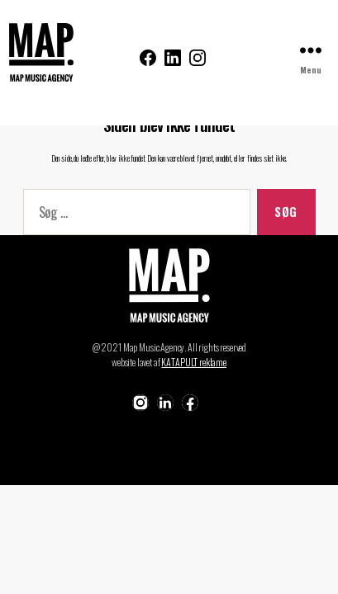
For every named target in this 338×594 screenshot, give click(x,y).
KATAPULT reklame (193, 362)
